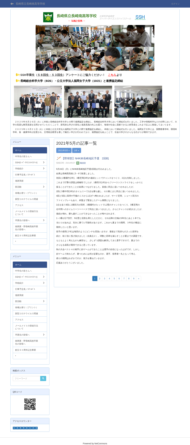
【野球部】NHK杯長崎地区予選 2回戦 (85, 158)
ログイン (175, 4)
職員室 (81, 163)
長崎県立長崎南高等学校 (30, 3)
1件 (76, 150)
